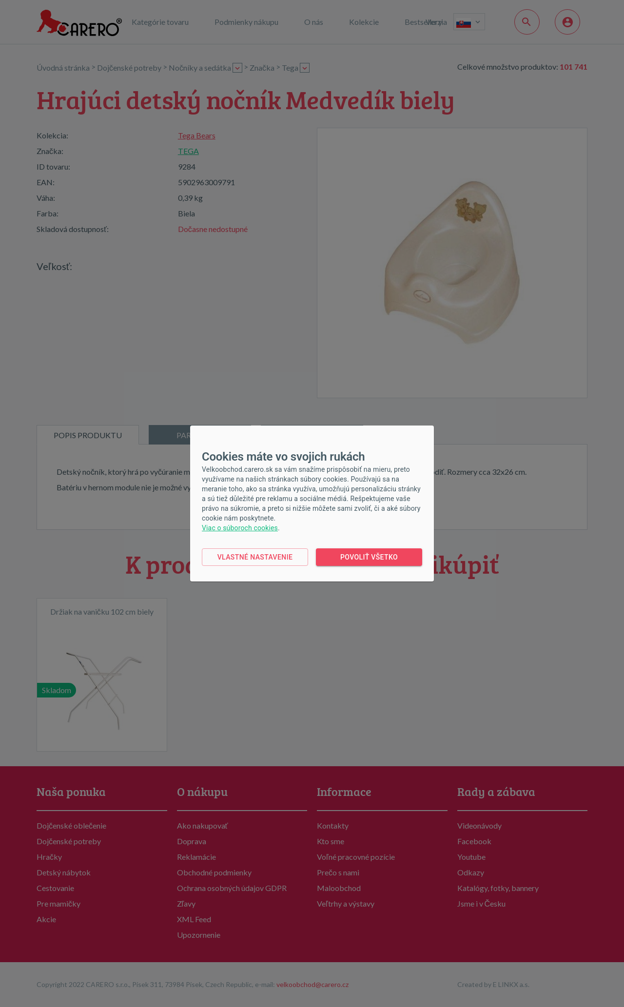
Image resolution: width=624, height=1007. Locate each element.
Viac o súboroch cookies (240, 528)
